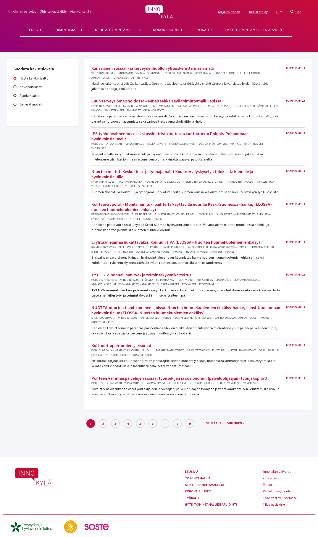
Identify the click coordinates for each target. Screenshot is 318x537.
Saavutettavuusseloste (280, 498)
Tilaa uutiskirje (274, 504)
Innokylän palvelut (22, 11)
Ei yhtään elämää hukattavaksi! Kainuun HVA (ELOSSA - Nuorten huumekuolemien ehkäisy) (175, 242)
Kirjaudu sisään (229, 12)
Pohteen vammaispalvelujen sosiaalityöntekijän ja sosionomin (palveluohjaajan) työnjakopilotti (180, 378)
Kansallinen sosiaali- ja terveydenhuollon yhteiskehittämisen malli (152, 68)
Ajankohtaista (80, 11)
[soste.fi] (96, 526)
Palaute (268, 484)
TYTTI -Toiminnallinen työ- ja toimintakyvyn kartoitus (141, 274)
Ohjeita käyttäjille (53, 11)
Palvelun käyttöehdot (279, 491)
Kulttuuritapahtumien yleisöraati (122, 345)
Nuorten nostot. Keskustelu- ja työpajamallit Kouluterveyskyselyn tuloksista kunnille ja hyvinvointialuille (172, 174)
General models (31, 104)
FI (277, 12)
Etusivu (33, 29)
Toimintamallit (68, 29)
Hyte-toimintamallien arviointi (255, 29)
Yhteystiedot (272, 478)
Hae (298, 12)
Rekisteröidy (258, 12)
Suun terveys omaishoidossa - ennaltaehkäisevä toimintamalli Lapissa (156, 101)
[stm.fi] (71, 526)
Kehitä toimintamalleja (118, 29)
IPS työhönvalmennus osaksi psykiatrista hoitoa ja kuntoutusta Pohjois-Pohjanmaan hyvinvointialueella (170, 136)
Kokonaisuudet (168, 29)
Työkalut (204, 29)
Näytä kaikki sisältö (33, 78)
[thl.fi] (33, 526)
